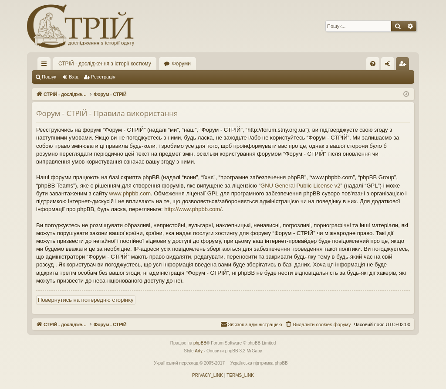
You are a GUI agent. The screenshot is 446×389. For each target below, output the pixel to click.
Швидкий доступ (46, 65)
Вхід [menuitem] (390, 65)
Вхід (73, 76)
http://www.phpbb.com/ (193, 209)
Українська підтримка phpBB (259, 363)
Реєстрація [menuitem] (404, 65)
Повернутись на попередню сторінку (86, 300)
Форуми (181, 64)
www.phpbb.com (130, 193)
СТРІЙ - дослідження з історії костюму (104, 64)
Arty (199, 350)
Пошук (49, 76)
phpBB (199, 343)
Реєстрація (103, 76)
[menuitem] (372, 63)
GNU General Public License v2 (300, 185)
